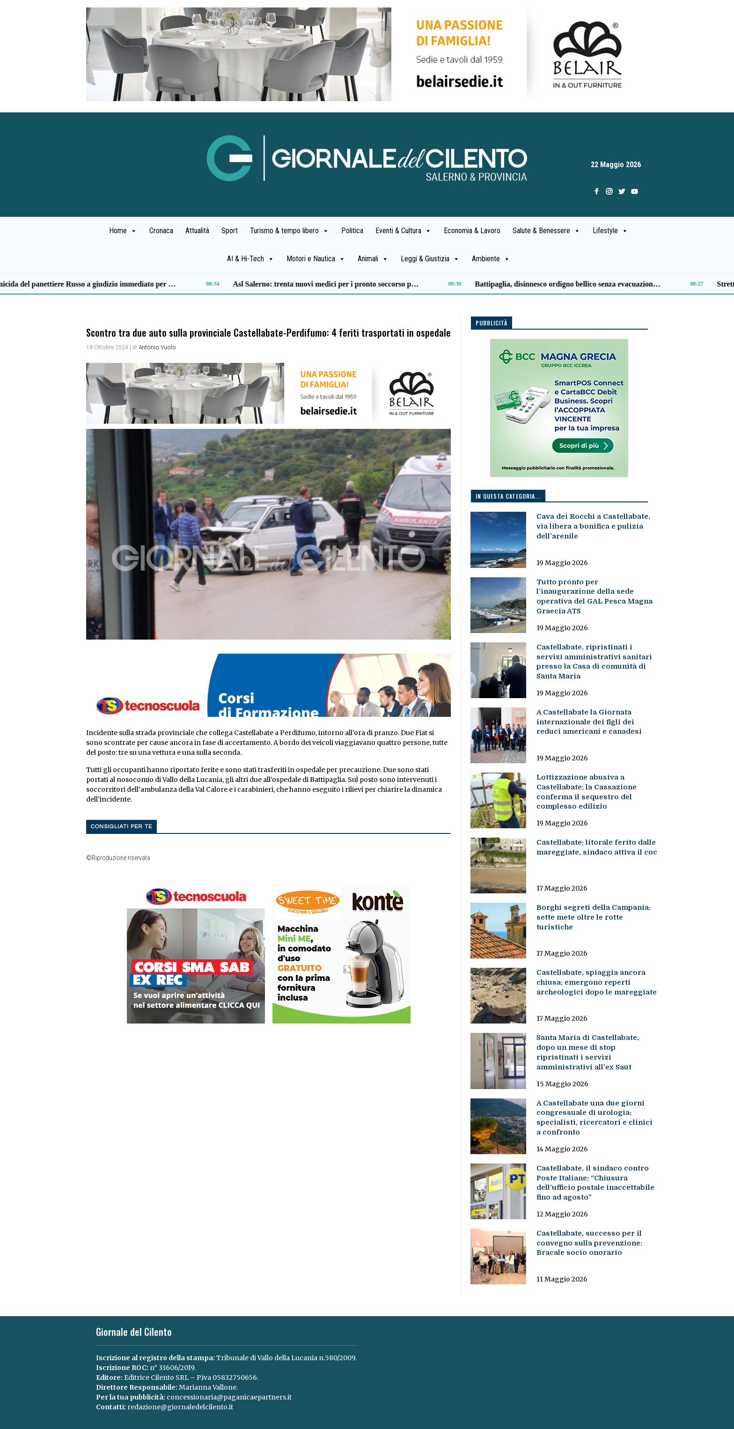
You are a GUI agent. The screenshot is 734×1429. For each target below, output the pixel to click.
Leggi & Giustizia (430, 259)
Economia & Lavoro (472, 230)
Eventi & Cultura (403, 231)
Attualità (197, 230)
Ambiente (491, 259)
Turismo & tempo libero (289, 231)
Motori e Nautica (315, 259)
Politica (352, 230)
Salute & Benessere (546, 231)
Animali (373, 259)
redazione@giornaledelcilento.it (180, 1407)
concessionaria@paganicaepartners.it (229, 1397)
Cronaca (161, 230)
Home (123, 231)
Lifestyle (610, 231)
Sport (229, 230)
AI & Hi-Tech (250, 259)
